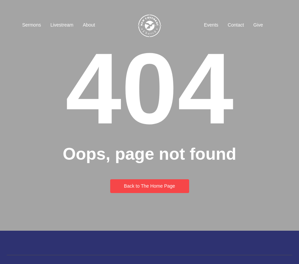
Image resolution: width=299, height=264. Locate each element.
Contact (236, 25)
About (89, 25)
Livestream (61, 25)
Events (211, 25)
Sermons (31, 25)
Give (258, 25)
